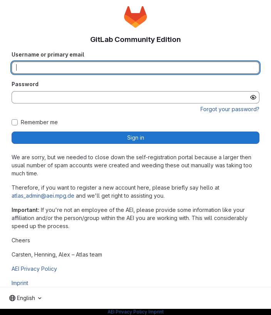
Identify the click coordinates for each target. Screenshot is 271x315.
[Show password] (253, 97)
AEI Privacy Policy (34, 268)
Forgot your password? (229, 109)
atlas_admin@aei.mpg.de (43, 195)
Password (25, 84)
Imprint (20, 283)
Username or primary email (48, 54)
